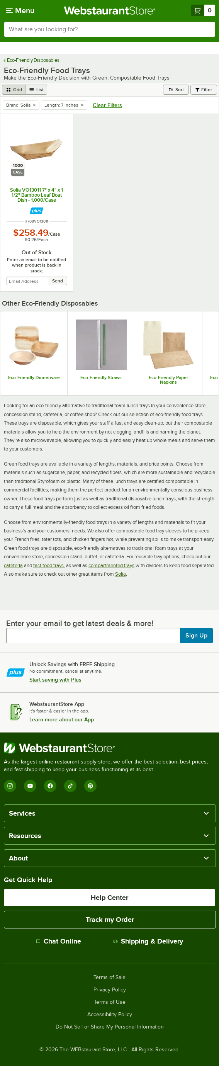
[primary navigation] (20, 10)
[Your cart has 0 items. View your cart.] (203, 10)
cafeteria (13, 565)
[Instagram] (10, 786)
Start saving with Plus (55, 680)
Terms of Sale (109, 977)
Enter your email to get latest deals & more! (79, 623)
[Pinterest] (90, 786)
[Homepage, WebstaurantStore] (109, 10)
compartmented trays (111, 565)
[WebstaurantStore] (109, 748)
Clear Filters (107, 105)
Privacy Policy (109, 990)
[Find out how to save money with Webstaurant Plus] (36, 210)
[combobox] (109, 29)
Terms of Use (110, 1002)
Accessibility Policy (109, 1014)
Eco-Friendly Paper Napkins (168, 379)
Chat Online (58, 941)
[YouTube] (30, 786)
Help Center (109, 897)
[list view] (36, 90)
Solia (120, 574)
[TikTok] (70, 786)
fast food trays (48, 565)
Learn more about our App (61, 719)
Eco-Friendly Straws (101, 377)
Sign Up (196, 635)
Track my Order (110, 919)
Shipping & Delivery (148, 941)
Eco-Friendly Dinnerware (34, 377)
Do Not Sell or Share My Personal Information (110, 1027)
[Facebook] (50, 786)
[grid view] (13, 90)
